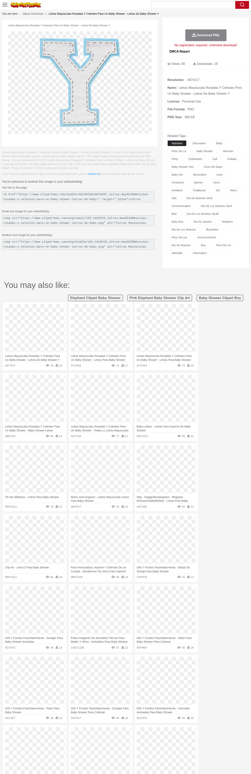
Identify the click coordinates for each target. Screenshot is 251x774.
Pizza (149, 755)
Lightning (121, 732)
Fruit (75, 755)
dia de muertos (181, 245)
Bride (41, 743)
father (151, 743)
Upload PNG (233, 766)
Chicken (65, 738)
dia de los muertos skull (216, 206)
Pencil (81, 749)
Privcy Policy (192, 766)
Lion (156, 738)
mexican (228, 151)
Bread (168, 755)
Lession (205, 749)
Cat (57, 738)
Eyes (102, 743)
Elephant (108, 738)
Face (169, 743)
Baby (33, 743)
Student (27, 749)
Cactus (55, 732)
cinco (216, 182)
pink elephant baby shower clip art (160, 298)
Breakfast (25, 755)
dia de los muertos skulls (203, 213)
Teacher (38, 749)
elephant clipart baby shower (95, 298)
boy (203, 245)
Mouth (160, 743)
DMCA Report (179, 51)
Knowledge (128, 749)
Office (170, 749)
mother (60, 743)
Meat (83, 755)
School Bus (106, 749)
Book (47, 749)
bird (174, 213)
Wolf (219, 738)
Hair (130, 743)
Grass (110, 732)
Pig (183, 738)
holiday (231, 159)
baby (219, 143)
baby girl (177, 174)
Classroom (58, 749)
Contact (207, 766)
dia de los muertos (184, 229)
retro (233, 190)
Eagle (98, 738)
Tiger (202, 738)
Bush (172, 732)
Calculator (193, 749)
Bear (31, 738)
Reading (71, 749)
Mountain (153, 732)
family (50, 743)
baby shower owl (182, 166)
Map (117, 749)
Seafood (106, 755)
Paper (161, 749)
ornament (178, 182)
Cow (74, 738)
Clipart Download (32, 13)
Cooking (178, 755)
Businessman (74, 743)
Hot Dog (189, 755)
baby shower (204, 151)
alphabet (177, 143)
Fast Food (65, 755)
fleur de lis (179, 151)
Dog (82, 738)
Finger (178, 743)
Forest (197, 732)
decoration (199, 143)
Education (92, 749)
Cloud (180, 732)
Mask (25, 743)
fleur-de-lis (223, 245)
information (199, 253)
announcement (206, 237)
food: (13, 755)
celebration (195, 159)
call (214, 159)
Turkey (210, 738)
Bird (38, 738)
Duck (89, 738)
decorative (199, 174)
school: (15, 749)
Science (151, 749)
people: (15, 743)
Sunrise (141, 732)
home (122, 743)
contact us (94, 173)
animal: (15, 737)
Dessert (45, 755)
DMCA (219, 766)
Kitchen (130, 755)
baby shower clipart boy (220, 298)
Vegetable (118, 755)
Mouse (175, 738)
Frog (125, 738)
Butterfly (48, 738)
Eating (158, 755)
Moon (132, 732)
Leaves (45, 732)
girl (218, 190)
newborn (227, 221)
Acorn (25, 732)
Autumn (35, 732)
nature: (14, 731)
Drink (54, 755)
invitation (177, 190)
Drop (188, 732)
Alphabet (180, 749)
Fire (82, 732)
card (219, 174)
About (168, 766)
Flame (90, 732)
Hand (187, 743)
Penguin (192, 738)
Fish (118, 738)
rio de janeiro (203, 221)
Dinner (140, 755)
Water (163, 732)
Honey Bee (136, 738)
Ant (24, 738)
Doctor (87, 743)
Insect (148, 738)
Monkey (165, 738)
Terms (178, 766)
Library (140, 749)
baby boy (177, 221)
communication (181, 206)
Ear (95, 743)
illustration (212, 229)
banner (198, 182)
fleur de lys (179, 237)
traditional (199, 190)
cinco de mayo (213, 166)
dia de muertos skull (199, 198)
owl (174, 198)
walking (112, 743)
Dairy (35, 755)
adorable (177, 253)
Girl (136, 743)
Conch (65, 732)
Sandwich (94, 755)
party (175, 159)
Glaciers (100, 732)
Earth (74, 732)
